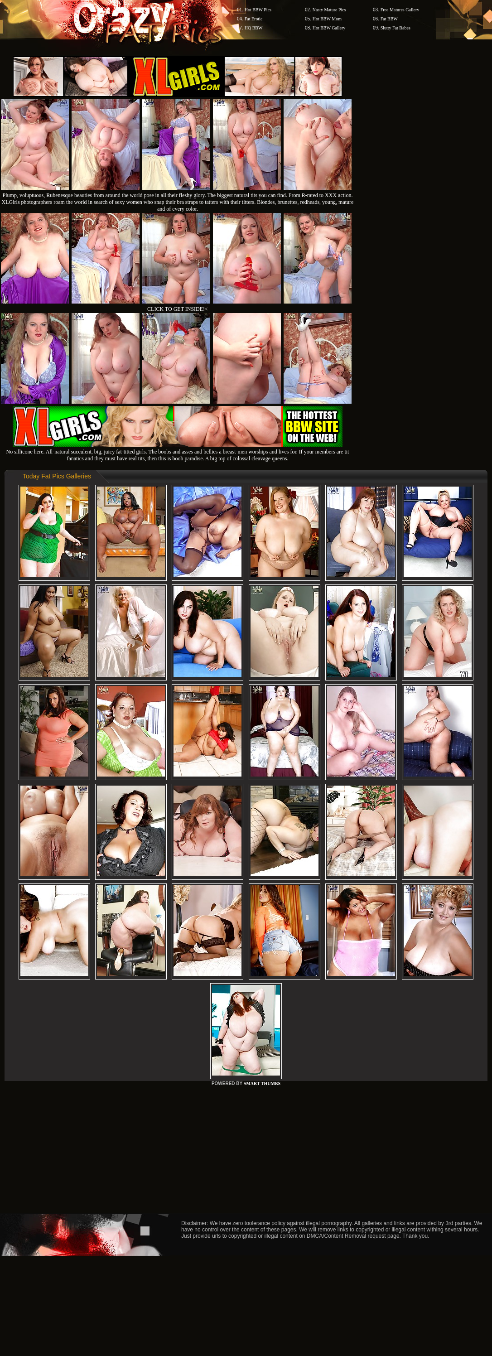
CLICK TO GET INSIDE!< (177, 309)
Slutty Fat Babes (395, 27)
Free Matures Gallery (400, 9)
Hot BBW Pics (258, 9)
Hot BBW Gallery (329, 27)
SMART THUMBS (262, 1083)
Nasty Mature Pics (329, 9)
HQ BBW (254, 27)
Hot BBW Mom (327, 18)
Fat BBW (389, 18)
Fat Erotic (254, 18)
